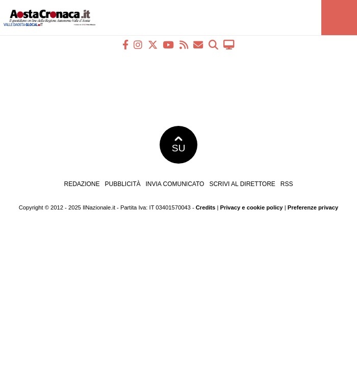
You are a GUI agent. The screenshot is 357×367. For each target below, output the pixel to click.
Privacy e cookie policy (251, 207)
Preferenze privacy (313, 207)
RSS (286, 184)
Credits (206, 207)
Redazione (81, 184)
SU (179, 144)
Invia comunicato (175, 184)
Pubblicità (123, 184)
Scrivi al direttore (242, 184)
